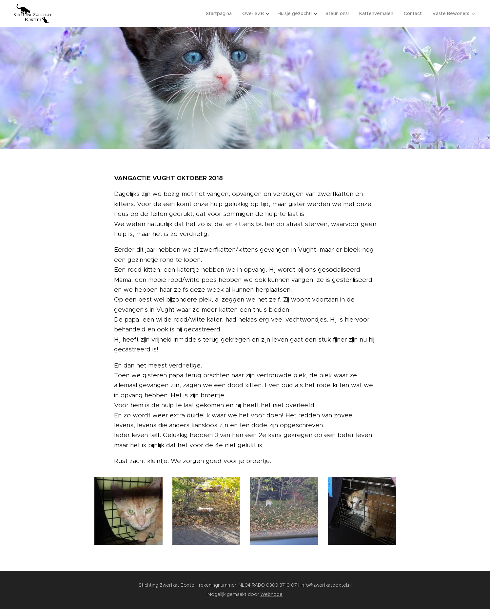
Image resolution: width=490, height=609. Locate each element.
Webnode (271, 594)
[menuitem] (220, 13)
